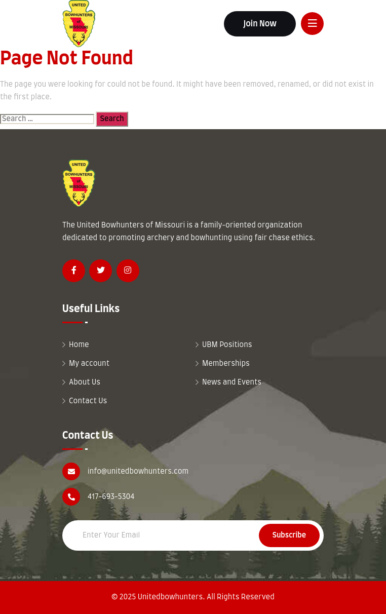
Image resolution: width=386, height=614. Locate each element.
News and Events (231, 382)
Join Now (260, 24)
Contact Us (88, 401)
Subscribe (289, 535)
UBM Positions (227, 345)
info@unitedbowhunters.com (138, 471)
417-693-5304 (111, 497)
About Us (84, 382)
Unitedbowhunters (170, 597)
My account (89, 363)
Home (79, 345)
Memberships (226, 363)
